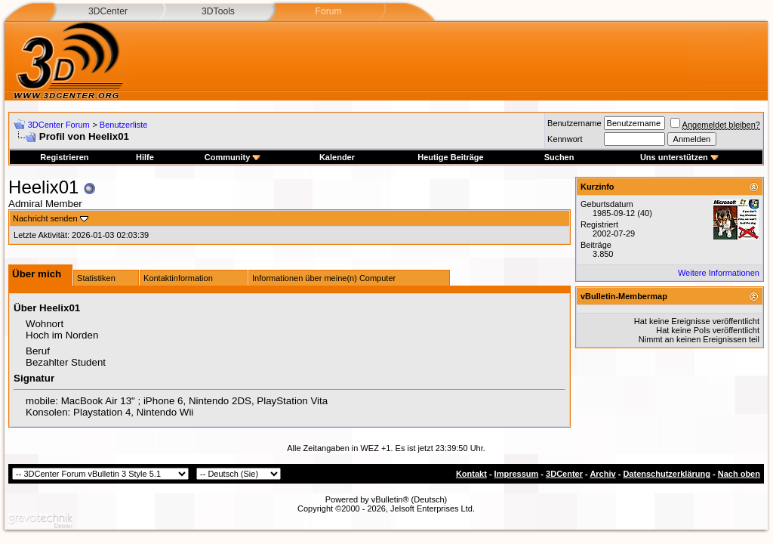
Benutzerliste (124, 124)
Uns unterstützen (679, 157)
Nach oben (739, 473)
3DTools (218, 11)
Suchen (559, 157)
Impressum (516, 473)
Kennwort (564, 139)
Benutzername (574, 123)
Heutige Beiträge (450, 157)
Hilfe (145, 157)
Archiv (602, 473)
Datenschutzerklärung (666, 473)
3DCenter (108, 11)
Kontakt (471, 473)
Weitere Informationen (718, 272)
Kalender (337, 157)
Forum (328, 11)
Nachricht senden (45, 218)
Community (233, 157)
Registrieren (64, 157)
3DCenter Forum (59, 124)
